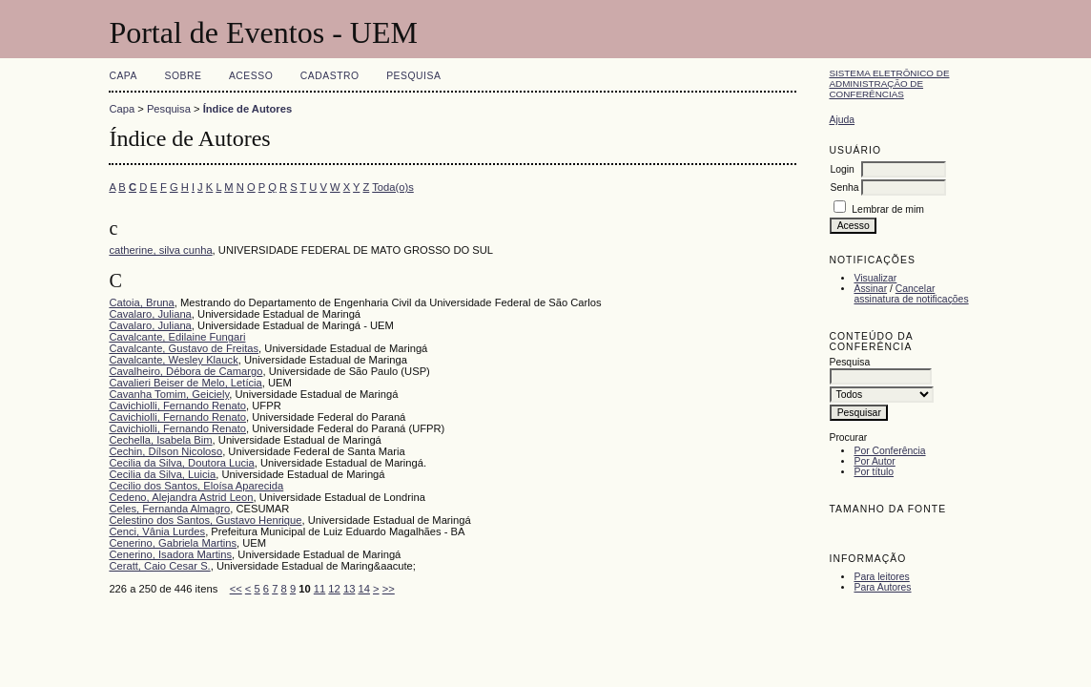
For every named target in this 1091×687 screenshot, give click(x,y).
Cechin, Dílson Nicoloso (165, 451)
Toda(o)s (393, 187)
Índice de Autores (247, 108)
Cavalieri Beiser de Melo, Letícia (185, 382)
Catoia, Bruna (141, 302)
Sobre (182, 76)
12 (334, 588)
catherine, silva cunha (160, 250)
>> (388, 588)
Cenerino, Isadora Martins (170, 554)
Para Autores (882, 587)
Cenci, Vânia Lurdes (157, 531)
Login (842, 169)
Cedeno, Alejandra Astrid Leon (181, 497)
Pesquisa (413, 76)
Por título (874, 472)
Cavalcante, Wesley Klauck (173, 359)
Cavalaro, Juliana (150, 314)
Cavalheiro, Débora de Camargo (185, 371)
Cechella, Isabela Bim (160, 440)
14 (363, 588)
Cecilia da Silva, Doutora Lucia (181, 462)
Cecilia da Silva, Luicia (162, 474)
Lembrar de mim (888, 209)
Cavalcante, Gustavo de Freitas (183, 348)
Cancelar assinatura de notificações (911, 293)
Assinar (870, 288)
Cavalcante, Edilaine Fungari (177, 337)
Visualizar (875, 278)
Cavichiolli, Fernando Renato (177, 405)
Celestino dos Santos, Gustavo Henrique (205, 520)
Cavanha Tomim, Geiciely (169, 394)
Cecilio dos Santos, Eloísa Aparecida (196, 485)
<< (236, 588)
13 (349, 588)
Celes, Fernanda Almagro (169, 508)
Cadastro (330, 76)
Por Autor (874, 461)
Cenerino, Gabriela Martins (173, 543)
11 (319, 588)
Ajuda (841, 119)
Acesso (251, 76)
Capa (123, 76)
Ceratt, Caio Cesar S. (159, 566)
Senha (844, 187)
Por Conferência (889, 451)
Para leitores (881, 577)
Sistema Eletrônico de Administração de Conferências (889, 83)
